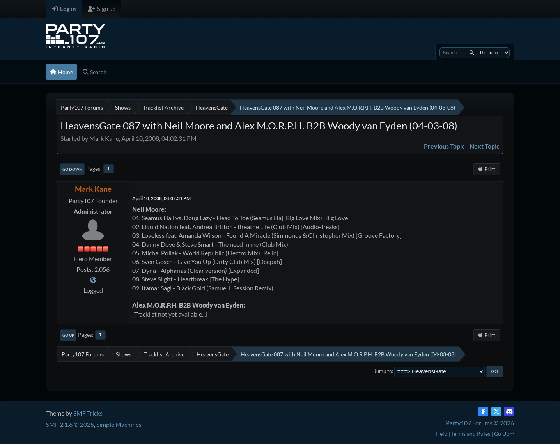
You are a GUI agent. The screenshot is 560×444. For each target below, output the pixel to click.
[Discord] (509, 411)
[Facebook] (483, 411)
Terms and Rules (470, 433)
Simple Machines (119, 424)
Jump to (383, 371)
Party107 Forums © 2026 (480, 422)
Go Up (68, 335)
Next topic (485, 146)
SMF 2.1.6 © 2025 (70, 424)
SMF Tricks (88, 413)
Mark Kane (93, 188)
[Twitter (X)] (496, 411)
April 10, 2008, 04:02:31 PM (161, 198)
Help (441, 433)
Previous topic (444, 146)
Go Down (72, 169)
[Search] (472, 52)
